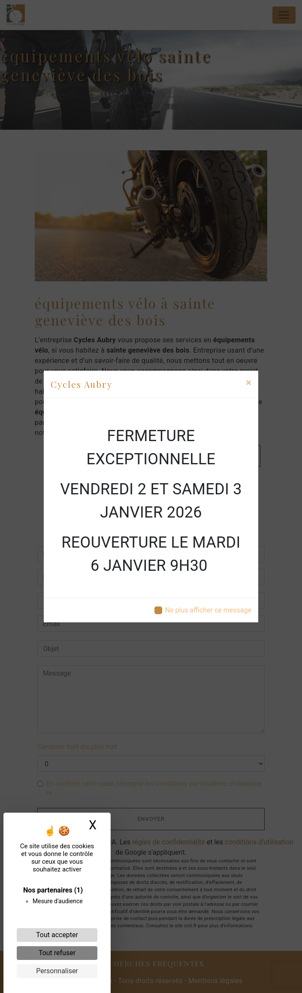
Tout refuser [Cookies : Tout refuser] (57, 953)
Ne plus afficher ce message (208, 610)
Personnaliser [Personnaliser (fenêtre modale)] (57, 971)
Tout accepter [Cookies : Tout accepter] (57, 935)
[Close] (248, 383)
